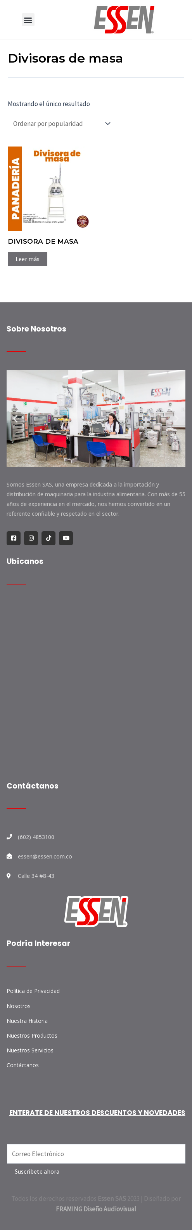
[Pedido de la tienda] (60, 123)
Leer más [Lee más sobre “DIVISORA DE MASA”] (28, 259)
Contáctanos (33, 786)
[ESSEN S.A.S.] (96, 686)
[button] (28, 19)
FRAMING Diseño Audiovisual (96, 1209)
